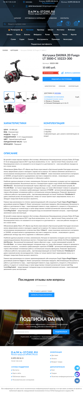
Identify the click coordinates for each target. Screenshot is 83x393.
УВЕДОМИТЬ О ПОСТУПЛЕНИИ (61, 79)
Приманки (56, 39)
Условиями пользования (39, 338)
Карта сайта (17, 373)
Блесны (27, 34)
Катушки (29, 30)
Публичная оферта (19, 376)
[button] (48, 2)
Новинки (53, 18)
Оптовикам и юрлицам (35, 18)
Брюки (56, 34)
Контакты (64, 18)
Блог (53, 370)
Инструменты (42, 39)
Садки (21, 39)
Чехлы (64, 34)
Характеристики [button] (50, 86)
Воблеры (71, 30)
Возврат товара (56, 362)
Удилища (40, 30)
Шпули (50, 30)
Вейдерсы (38, 34)
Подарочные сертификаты (41, 44)
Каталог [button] (17, 18)
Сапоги (31, 39)
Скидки (54, 373)
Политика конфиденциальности (62, 376)
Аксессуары (67, 39)
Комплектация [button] (73, 86)
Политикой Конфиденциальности (52, 336)
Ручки (47, 34)
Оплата (54, 358)
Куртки (74, 34)
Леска (18, 34)
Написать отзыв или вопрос (41, 295)
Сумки (13, 39)
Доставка (54, 355)
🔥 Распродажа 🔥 (15, 30)
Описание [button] (62, 86)
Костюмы (60, 30)
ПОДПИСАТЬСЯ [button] (61, 332)
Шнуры (9, 34)
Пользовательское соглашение (23, 380)
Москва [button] (57, 93)
